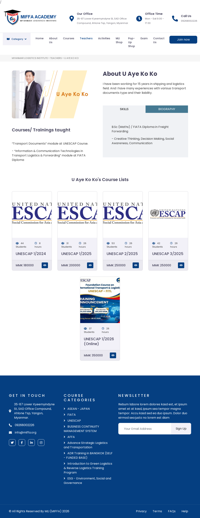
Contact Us (158, 40)
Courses (68, 38)
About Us (53, 40)
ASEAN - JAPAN (77, 409)
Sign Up (181, 428)
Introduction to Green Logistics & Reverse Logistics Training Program (88, 468)
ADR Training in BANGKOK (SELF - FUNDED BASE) (88, 455)
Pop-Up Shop (131, 42)
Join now (183, 39)
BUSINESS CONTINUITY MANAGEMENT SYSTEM (81, 428)
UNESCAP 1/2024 (31, 253)
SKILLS (124, 109)
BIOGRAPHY (166, 109)
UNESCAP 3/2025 (167, 253)
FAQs (172, 511)
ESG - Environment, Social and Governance (87, 480)
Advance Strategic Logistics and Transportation (86, 445)
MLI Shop (119, 40)
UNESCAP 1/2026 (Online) (99, 341)
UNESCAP (72, 420)
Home (40, 38)
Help (184, 511)
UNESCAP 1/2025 (76, 253)
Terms (157, 511)
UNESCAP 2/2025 (122, 253)
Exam (144, 38)
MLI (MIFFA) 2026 (57, 511)
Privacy (141, 511)
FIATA (70, 415)
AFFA (69, 437)
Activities (104, 38)
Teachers (86, 38)
